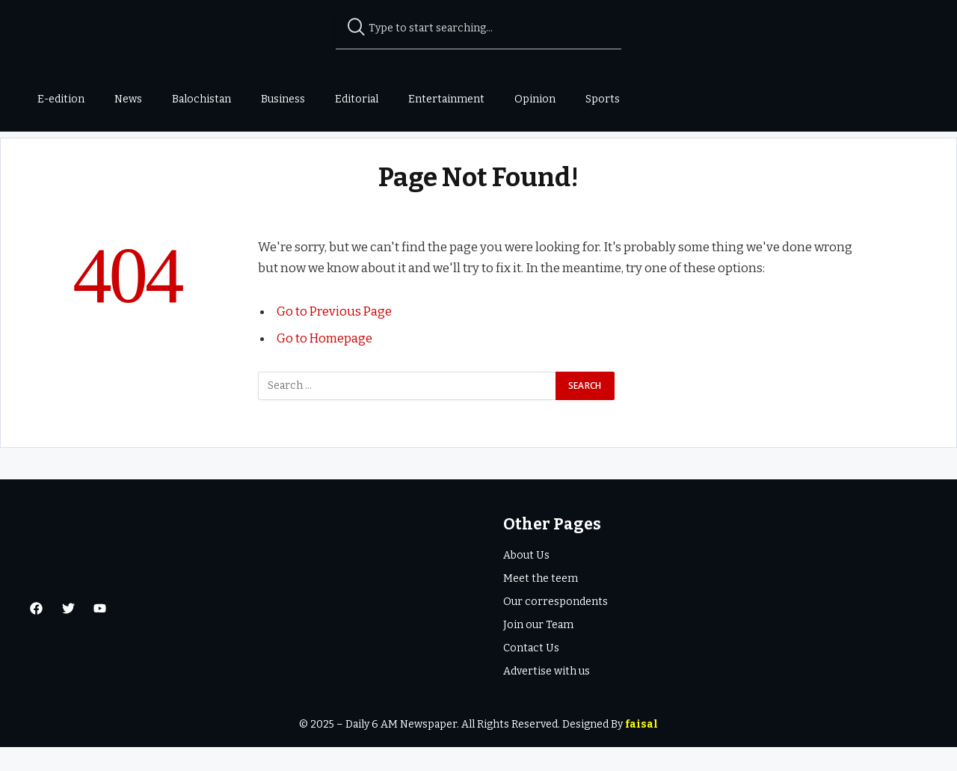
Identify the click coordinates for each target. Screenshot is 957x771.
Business (283, 99)
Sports (602, 99)
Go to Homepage (325, 361)
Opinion (535, 99)
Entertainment (446, 99)
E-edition (60, 99)
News (128, 99)
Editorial (356, 99)
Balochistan (201, 99)
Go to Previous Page (335, 335)
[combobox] (479, 28)
